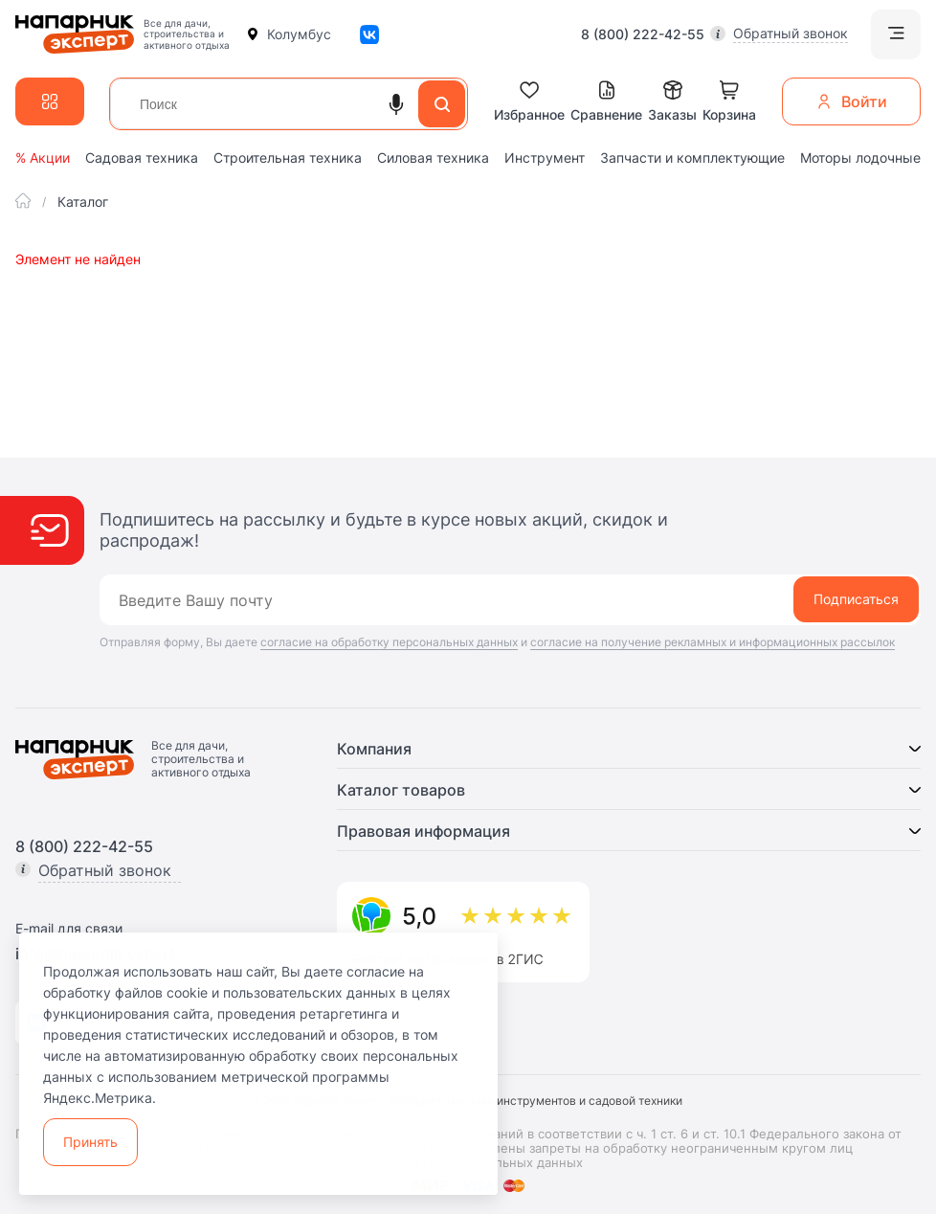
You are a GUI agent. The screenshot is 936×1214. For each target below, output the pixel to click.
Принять (90, 1142)
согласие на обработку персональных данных (389, 642)
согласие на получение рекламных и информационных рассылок (712, 642)
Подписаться (856, 599)
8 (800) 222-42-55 (642, 34)
